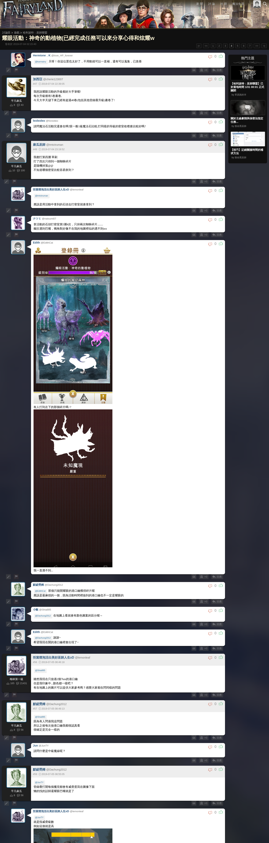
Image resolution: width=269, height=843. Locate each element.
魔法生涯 (238, 3)
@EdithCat (40, 829)
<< (206, 45)
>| (264, 45)
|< (199, 45)
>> (256, 45)
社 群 (223, 3)
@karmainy (41, 61)
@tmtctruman (41, 195)
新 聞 (200, 3)
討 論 (212, 3)
